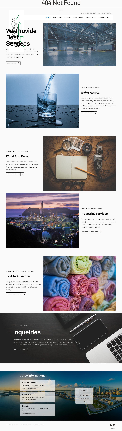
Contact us (104, 17)
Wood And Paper (13, 174)
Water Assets (87, 113)
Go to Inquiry (19, 349)
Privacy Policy (12, 425)
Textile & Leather (14, 294)
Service (67, 17)
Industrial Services (90, 231)
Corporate (91, 17)
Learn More (11, 63)
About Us (57, 17)
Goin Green (78, 17)
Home (48, 17)
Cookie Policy (25, 425)
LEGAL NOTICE (38, 425)
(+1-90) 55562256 (90, 13)
